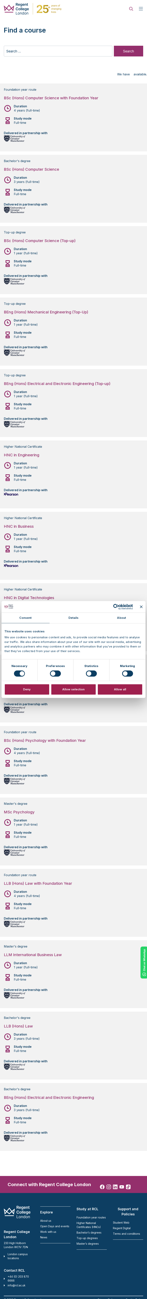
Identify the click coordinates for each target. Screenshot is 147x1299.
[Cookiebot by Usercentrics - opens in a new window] (116, 607)
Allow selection (73, 689)
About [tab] (121, 618)
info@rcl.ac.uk (16, 1285)
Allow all (120, 689)
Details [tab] (74, 618)
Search (128, 51)
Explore (46, 1212)
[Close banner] (141, 606)
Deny (27, 689)
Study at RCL (87, 1209)
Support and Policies (128, 1211)
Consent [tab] (25, 618)
